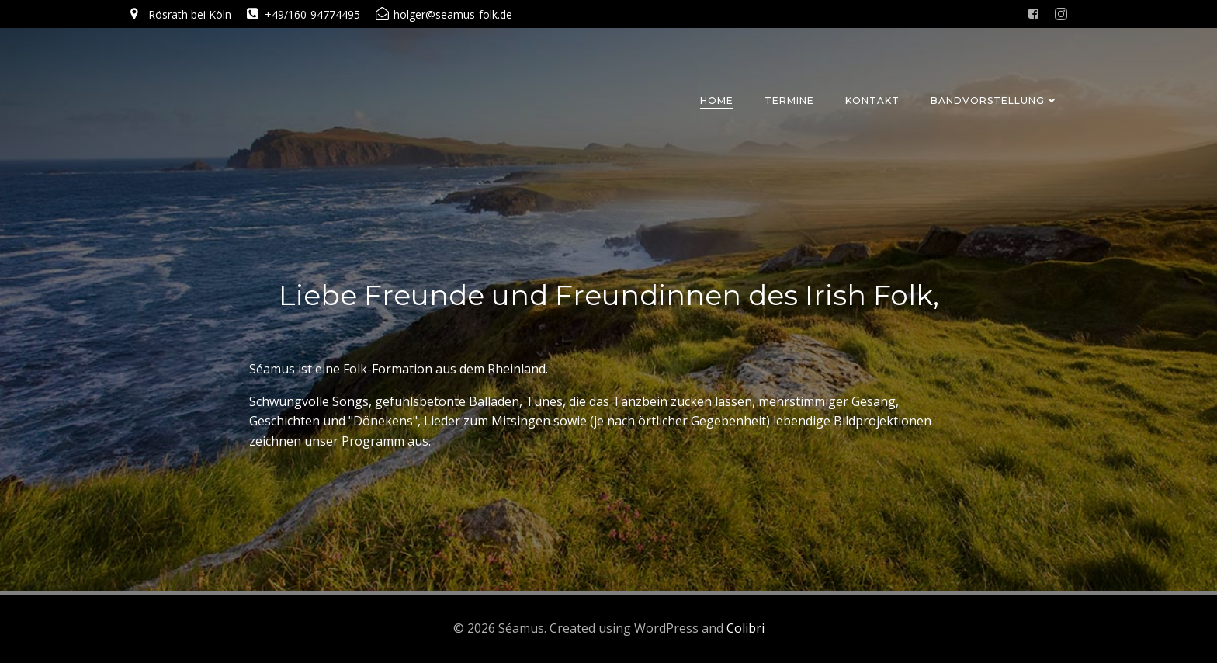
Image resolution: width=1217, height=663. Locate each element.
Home (716, 100)
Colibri (745, 628)
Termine (789, 100)
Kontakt (872, 100)
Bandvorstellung (995, 100)
